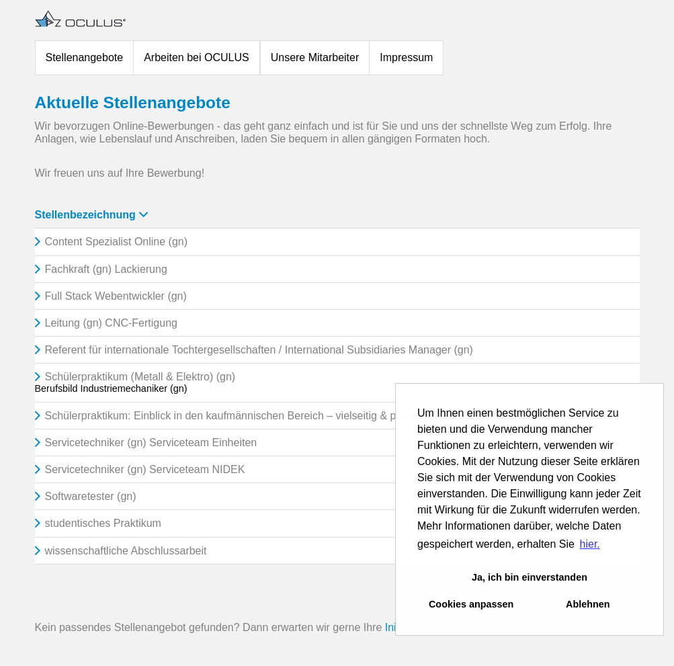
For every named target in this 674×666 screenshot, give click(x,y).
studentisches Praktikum (103, 523)
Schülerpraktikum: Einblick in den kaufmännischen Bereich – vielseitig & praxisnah (241, 415)
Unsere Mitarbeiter (315, 57)
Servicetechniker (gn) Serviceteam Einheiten (151, 442)
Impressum (406, 57)
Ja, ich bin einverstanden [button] (529, 577)
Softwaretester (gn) (90, 496)
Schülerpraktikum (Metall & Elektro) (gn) (140, 376)
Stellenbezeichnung (91, 214)
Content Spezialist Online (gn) (116, 241)
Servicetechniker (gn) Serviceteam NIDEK (145, 469)
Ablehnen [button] (588, 604)
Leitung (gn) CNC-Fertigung (111, 323)
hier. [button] (590, 544)
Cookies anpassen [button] (471, 604)
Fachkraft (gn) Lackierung (106, 269)
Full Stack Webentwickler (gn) (116, 296)
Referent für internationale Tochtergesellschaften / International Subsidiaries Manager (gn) (259, 350)
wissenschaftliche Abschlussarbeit (126, 550)
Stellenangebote (85, 57)
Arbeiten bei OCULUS (196, 57)
